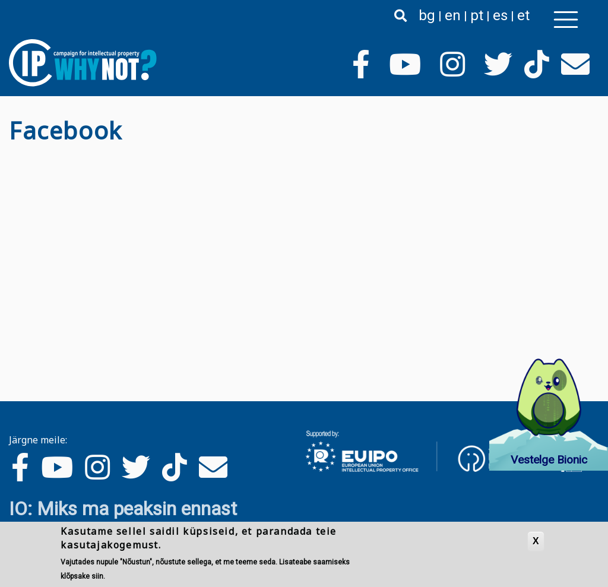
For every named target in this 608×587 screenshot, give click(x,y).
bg (427, 15)
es (500, 15)
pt (476, 15)
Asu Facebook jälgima (13, 154)
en (453, 15)
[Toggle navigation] (565, 19)
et (523, 15)
